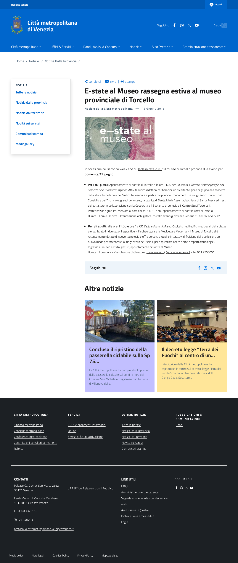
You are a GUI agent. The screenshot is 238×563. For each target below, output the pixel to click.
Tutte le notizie (131, 425)
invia (113, 81)
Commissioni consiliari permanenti (35, 442)
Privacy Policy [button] (85, 555)
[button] (216, 4)
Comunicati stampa (134, 448)
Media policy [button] (16, 555)
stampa (130, 81)
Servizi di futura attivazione (85, 436)
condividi (95, 81)
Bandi (179, 425)
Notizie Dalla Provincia (60, 61)
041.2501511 (28, 519)
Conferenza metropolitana (30, 436)
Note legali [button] (38, 555)
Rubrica (18, 448)
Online (72, 430)
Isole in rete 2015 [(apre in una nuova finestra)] (150, 169)
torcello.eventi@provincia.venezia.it (175, 216)
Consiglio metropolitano (29, 430)
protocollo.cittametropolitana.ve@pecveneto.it (44, 529)
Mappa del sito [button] (110, 555)
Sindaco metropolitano (28, 425)
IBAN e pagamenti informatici (87, 425)
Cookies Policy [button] (60, 555)
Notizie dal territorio (134, 436)
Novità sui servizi (132, 442)
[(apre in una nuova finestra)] (167, 25)
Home (20, 61)
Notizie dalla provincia (136, 430)
